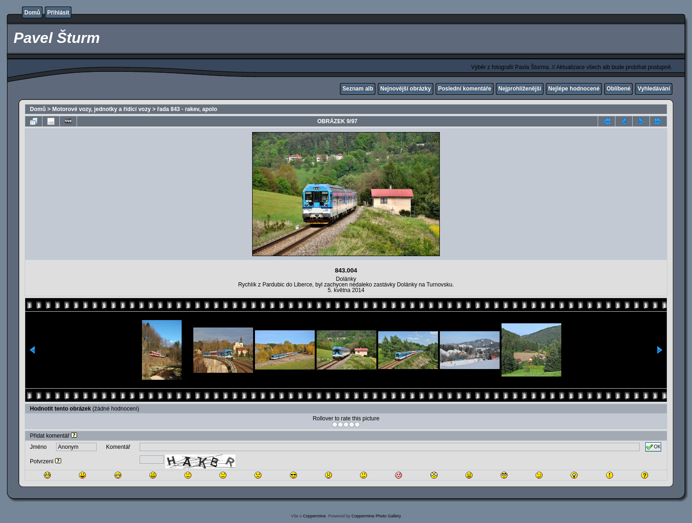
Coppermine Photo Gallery (376, 516)
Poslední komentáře (464, 88)
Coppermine (314, 516)
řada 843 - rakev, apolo (187, 109)
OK (653, 447)
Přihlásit (58, 12)
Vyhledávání (653, 88)
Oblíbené (618, 88)
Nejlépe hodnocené (574, 88)
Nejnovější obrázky (405, 88)
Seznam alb (357, 88)
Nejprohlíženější (519, 88)
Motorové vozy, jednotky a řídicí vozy (101, 109)
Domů (32, 12)
